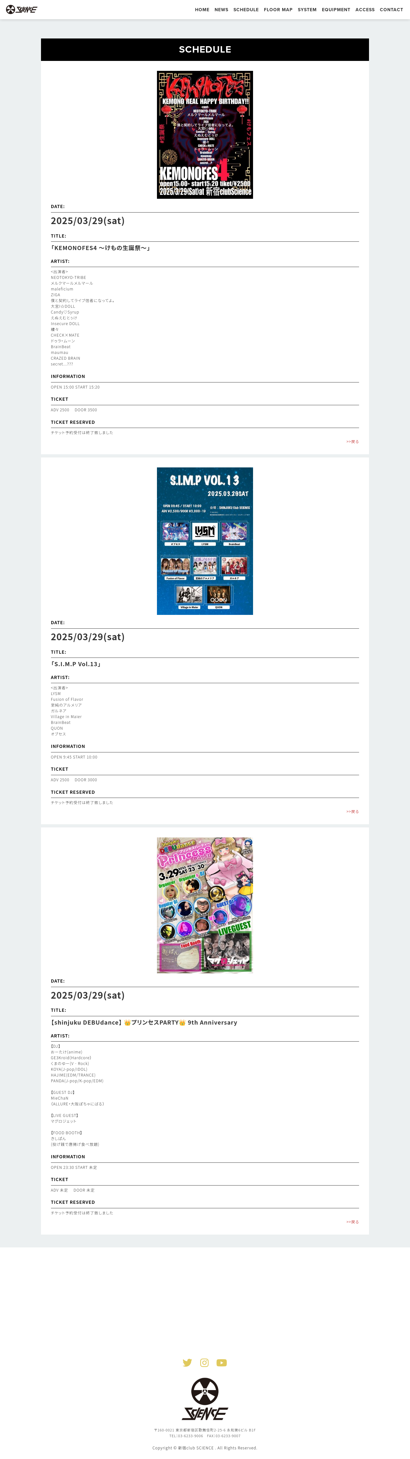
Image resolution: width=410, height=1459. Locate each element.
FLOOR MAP (278, 10)
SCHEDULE (246, 10)
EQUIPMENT (336, 10)
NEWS (221, 10)
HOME (202, 10)
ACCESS (365, 10)
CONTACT (391, 10)
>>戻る (353, 441)
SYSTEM (307, 10)
